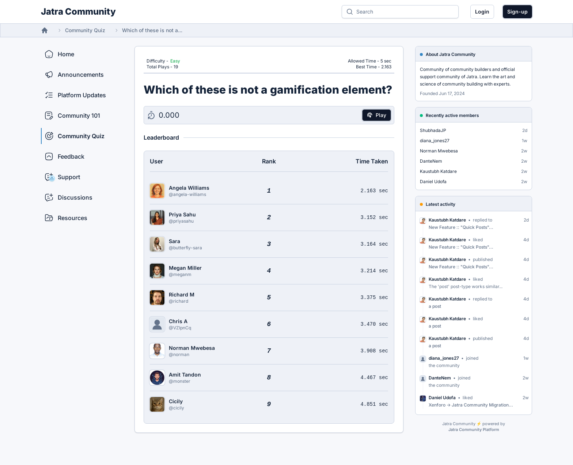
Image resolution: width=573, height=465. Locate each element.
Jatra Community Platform (473, 429)
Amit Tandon (185, 374)
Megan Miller (185, 268)
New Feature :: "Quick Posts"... (461, 227)
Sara (174, 241)
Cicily (176, 401)
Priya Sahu (182, 214)
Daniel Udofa (433, 181)
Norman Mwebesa (192, 348)
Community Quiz (85, 30)
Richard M (181, 294)
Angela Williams (189, 188)
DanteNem (431, 161)
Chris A (178, 321)
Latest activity (440, 204)
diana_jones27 (434, 140)
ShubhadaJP (433, 130)
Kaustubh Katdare (438, 171)
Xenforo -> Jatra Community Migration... (471, 405)
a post (435, 306)
